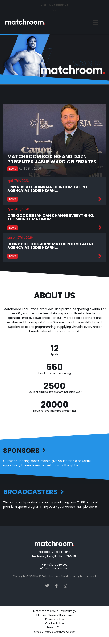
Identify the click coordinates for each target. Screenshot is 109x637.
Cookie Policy (54, 623)
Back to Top (54, 627)
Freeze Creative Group (59, 632)
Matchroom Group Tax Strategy (54, 611)
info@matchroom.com (54, 568)
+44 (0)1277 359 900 (54, 564)
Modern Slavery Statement (54, 615)
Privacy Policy (54, 619)
